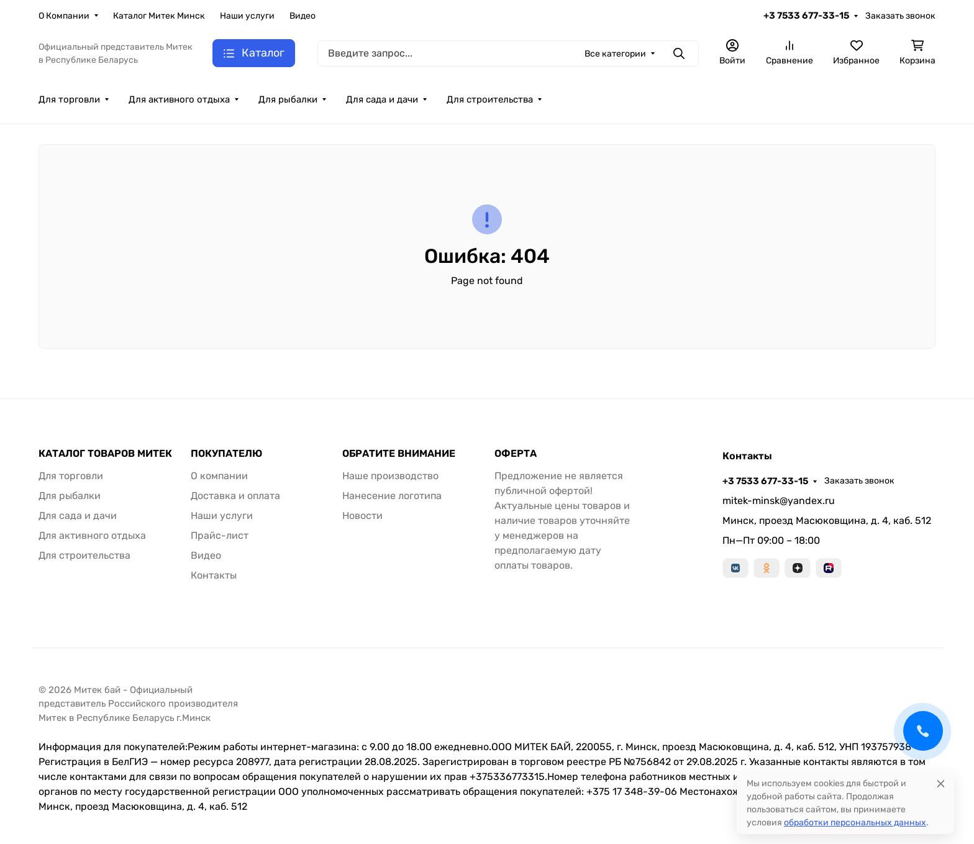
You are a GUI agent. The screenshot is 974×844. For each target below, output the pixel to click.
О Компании (64, 16)
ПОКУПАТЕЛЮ (226, 454)
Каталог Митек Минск (159, 16)
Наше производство (390, 476)
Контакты (214, 575)
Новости (362, 515)
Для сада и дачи (382, 99)
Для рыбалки (287, 99)
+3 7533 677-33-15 (806, 15)
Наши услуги (247, 16)
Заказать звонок (900, 16)
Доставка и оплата (235, 496)
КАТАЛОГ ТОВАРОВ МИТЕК (105, 454)
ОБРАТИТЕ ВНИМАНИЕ (398, 454)
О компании (219, 476)
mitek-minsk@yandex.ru (778, 501)
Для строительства (490, 99)
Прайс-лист (219, 535)
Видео (302, 16)
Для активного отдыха (179, 99)
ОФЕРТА (515, 454)
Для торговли (69, 99)
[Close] (940, 783)
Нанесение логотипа (392, 496)
